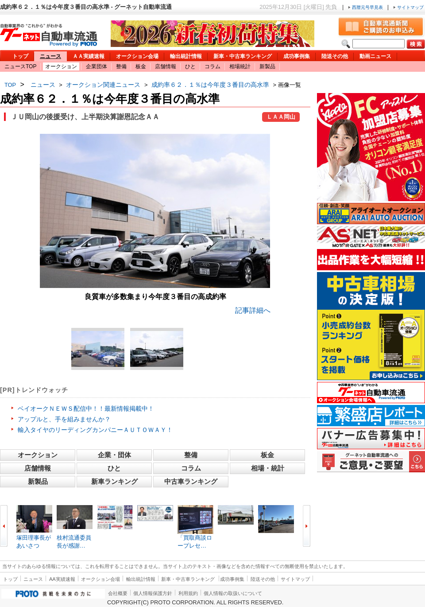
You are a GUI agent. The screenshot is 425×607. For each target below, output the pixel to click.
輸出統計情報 (186, 56)
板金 (140, 66)
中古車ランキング (190, 481)
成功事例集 (296, 56)
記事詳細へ (252, 310)
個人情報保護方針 (152, 593)
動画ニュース (375, 56)
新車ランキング (114, 481)
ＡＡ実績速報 (88, 56)
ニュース (50, 56)
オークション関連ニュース (103, 84)
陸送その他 (334, 56)
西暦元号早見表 (366, 7)
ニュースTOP (20, 66)
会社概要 (118, 593)
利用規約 (188, 593)
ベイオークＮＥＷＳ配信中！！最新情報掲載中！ (86, 408)
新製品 (267, 66)
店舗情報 (165, 66)
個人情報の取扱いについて (233, 593)
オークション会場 (137, 56)
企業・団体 (114, 455)
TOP (10, 85)
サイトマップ (408, 7)
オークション (61, 66)
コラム (212, 66)
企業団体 (96, 66)
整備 (121, 66)
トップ (20, 56)
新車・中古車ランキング (242, 56)
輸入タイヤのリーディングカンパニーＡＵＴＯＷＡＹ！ (95, 429)
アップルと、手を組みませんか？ (64, 419)
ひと (190, 66)
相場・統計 (267, 468)
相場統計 (240, 66)
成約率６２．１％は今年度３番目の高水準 (210, 84)
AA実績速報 (62, 579)
